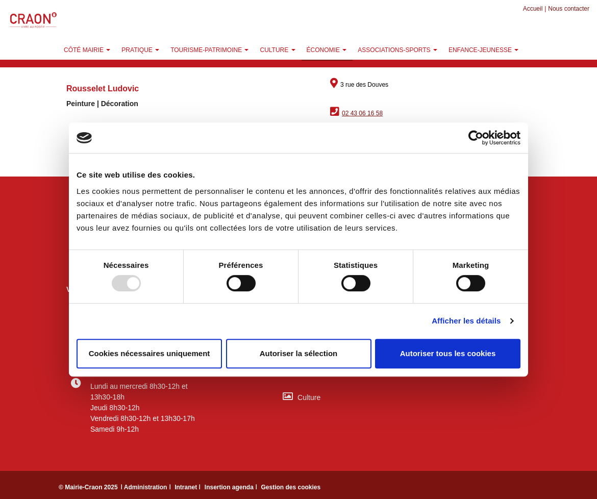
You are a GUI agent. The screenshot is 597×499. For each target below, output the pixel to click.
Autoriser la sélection (299, 353)
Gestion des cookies (290, 487)
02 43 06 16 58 (362, 113)
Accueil (533, 8)
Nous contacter (568, 8)
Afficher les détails (466, 320)
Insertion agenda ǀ (232, 487)
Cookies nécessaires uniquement (149, 353)
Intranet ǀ (189, 487)
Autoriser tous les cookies (448, 353)
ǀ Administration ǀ (146, 487)
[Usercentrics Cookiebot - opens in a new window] (475, 137)
